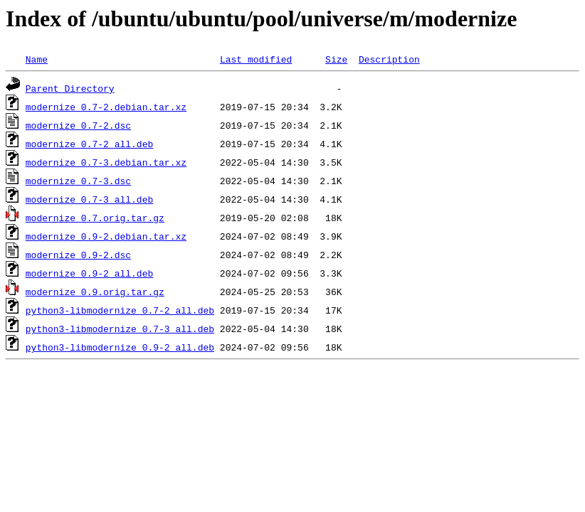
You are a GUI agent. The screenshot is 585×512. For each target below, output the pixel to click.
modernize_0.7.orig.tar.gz (95, 217)
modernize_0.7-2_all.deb (89, 143)
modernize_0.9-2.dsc (78, 254)
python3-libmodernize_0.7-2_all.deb (120, 310)
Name (37, 59)
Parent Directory (70, 88)
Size (336, 59)
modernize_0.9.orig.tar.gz (95, 291)
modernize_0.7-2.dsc (78, 125)
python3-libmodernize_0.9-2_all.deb (120, 347)
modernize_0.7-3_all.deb (89, 199)
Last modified (256, 59)
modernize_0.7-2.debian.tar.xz (106, 106)
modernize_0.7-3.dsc (78, 180)
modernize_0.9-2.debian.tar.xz (106, 236)
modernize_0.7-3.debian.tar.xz (106, 162)
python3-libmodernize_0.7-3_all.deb (120, 328)
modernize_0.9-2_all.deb (89, 273)
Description (389, 59)
